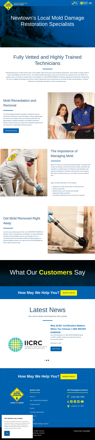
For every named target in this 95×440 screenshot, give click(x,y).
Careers (32, 408)
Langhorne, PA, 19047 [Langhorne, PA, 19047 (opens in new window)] (77, 406)
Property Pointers (35, 404)
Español (32, 420)
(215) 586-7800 (77, 397)
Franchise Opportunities (37, 412)
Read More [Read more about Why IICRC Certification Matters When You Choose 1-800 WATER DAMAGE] (56, 349)
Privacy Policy (78, 431)
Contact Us (33, 416)
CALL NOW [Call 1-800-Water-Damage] (75, 3)
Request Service (68, 293)
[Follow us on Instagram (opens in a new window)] (75, 401)
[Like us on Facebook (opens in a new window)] (71, 401)
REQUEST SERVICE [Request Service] (84, 3)
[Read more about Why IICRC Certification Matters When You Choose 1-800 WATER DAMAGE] (27, 340)
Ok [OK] (7, 433)
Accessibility (86, 431)
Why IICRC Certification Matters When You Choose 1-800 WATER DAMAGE (68, 329)
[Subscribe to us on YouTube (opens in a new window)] (82, 401)
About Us (32, 396)
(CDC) (78, 167)
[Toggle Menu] (90, 3)
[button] (44, 360)
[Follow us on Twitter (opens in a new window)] (78, 401)
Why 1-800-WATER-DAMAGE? (39, 400)
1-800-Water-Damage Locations (39, 423)
